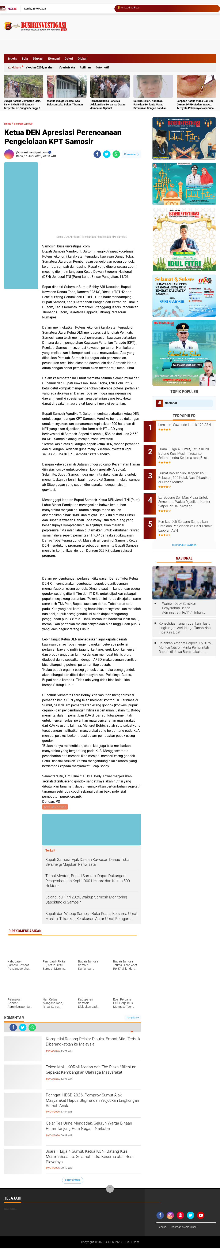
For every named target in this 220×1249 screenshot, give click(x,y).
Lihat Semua (72, 1180)
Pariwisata (68, 67)
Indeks (12, 58)
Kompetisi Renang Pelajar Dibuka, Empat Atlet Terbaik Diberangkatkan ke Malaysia (91, 1047)
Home (12, 9)
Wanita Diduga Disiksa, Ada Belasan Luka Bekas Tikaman (65, 102)
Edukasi (38, 58)
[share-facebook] (97, 154)
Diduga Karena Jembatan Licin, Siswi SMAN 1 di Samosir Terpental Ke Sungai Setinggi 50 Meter (23, 104)
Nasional (171, 403)
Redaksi (163, 1227)
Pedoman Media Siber (185, 1227)
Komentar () (131, 154)
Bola (25, 58)
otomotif (103, 67)
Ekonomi (54, 58)
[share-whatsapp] (116, 154)
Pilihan (86, 67)
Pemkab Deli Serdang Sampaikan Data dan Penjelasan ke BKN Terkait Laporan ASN (186, 514)
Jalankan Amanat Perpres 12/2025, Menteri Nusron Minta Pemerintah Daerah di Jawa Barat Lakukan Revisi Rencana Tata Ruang (185, 633)
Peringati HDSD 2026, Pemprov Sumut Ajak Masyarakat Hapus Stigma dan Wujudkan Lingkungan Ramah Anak (91, 1103)
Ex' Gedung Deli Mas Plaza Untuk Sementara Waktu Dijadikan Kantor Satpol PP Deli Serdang (187, 493)
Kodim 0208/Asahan (41, 67)
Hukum (16, 67)
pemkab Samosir (29, 123)
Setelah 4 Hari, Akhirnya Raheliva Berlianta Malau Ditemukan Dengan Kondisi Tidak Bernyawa (149, 104)
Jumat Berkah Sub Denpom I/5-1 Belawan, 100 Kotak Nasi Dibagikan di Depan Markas (189, 471)
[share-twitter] (106, 154)
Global (82, 58)
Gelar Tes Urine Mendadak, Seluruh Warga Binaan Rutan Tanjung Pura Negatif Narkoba (87, 1132)
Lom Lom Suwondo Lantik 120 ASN (189, 427)
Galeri (69, 58)
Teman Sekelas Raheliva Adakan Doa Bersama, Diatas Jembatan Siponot (107, 104)
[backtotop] (110, 1189)
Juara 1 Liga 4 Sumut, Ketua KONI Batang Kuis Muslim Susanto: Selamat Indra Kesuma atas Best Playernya (91, 1160)
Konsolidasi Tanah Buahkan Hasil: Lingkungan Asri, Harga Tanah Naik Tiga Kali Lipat (185, 613)
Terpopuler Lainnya (184, 531)
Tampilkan (132, 1018)
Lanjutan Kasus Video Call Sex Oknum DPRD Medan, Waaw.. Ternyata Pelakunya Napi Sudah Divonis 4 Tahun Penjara (196, 104)
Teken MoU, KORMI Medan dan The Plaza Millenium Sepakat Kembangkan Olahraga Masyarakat (91, 1075)
